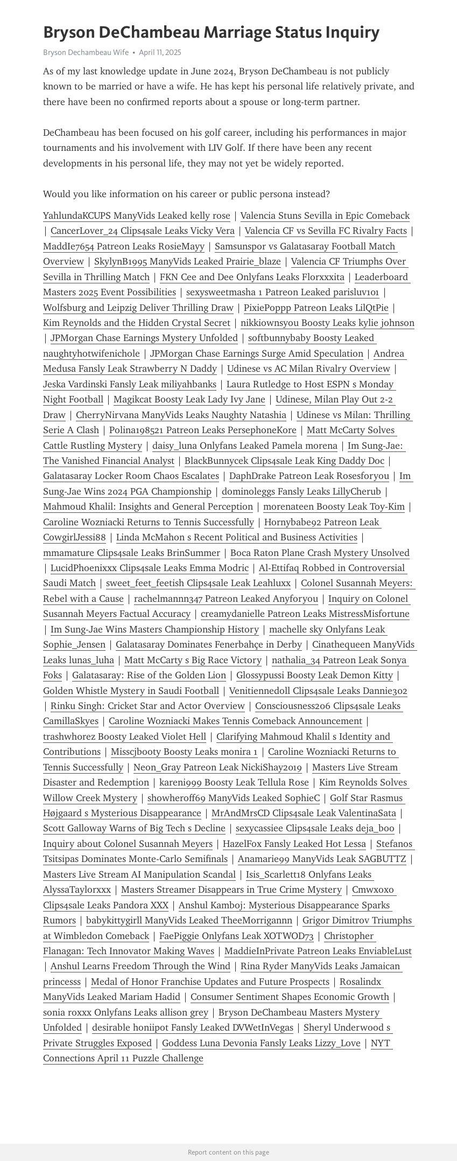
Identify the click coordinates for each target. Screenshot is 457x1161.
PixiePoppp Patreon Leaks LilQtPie (316, 308)
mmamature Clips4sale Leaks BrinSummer (131, 553)
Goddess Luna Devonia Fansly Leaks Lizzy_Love (261, 1043)
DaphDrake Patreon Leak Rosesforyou (309, 476)
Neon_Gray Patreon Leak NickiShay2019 (217, 767)
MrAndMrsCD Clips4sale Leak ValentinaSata (304, 813)
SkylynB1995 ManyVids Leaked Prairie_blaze (187, 261)
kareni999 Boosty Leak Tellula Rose (234, 782)
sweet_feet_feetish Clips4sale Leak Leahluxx (198, 583)
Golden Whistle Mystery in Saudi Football (131, 691)
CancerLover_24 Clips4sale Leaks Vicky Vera (143, 231)
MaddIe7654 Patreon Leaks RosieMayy (124, 246)
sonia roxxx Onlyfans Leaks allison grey (125, 1012)
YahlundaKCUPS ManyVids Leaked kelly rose (136, 215)
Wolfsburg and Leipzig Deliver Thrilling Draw (138, 308)
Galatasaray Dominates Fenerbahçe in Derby (209, 644)
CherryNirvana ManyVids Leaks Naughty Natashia (181, 415)
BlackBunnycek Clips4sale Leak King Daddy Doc (284, 461)
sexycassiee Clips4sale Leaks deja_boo (315, 828)
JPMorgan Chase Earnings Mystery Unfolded (144, 338)
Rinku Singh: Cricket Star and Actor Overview (148, 706)
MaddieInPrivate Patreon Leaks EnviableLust (318, 951)
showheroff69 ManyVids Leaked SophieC (233, 798)
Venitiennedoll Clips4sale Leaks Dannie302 (318, 691)
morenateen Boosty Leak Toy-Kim (334, 506)
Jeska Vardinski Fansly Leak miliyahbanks (129, 384)
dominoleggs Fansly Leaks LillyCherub (301, 491)
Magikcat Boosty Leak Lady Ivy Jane (189, 399)
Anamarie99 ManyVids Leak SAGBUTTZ (322, 859)
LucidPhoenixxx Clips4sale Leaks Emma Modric (150, 568)
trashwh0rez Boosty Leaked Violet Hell (124, 736)
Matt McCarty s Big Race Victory (193, 660)
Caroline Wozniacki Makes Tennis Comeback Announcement (235, 721)
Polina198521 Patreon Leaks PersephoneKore (203, 430)
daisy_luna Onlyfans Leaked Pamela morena (245, 445)
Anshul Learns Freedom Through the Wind (140, 966)
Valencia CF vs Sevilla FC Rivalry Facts (326, 231)
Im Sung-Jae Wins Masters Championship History (155, 629)
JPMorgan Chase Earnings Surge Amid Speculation (256, 353)
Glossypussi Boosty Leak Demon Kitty (314, 675)
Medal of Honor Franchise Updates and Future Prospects (210, 982)
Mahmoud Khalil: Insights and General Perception (148, 506)
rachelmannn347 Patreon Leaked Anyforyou (226, 598)
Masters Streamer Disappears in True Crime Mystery (231, 889)
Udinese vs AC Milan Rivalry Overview (308, 368)
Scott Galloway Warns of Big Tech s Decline (134, 828)
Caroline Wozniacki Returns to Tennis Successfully (148, 522)
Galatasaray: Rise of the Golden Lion (149, 675)
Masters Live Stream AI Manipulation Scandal (139, 874)
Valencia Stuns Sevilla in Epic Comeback (325, 215)
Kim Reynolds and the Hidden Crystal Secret (136, 323)
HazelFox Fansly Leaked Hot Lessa (294, 844)
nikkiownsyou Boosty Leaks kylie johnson (327, 323)
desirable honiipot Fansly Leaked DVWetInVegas (192, 1027)
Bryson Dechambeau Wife (86, 52)
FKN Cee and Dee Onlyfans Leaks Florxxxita (252, 277)
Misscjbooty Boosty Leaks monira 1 (184, 751)
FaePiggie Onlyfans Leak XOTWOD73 (236, 936)
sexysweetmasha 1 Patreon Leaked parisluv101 (282, 292)
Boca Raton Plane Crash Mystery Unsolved (320, 553)
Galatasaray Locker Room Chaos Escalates (131, 476)
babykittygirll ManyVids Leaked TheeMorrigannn (189, 920)
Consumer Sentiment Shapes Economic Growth (290, 997)
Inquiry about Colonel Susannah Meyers (128, 844)
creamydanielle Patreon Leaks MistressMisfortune (305, 614)
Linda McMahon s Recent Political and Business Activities (236, 537)
